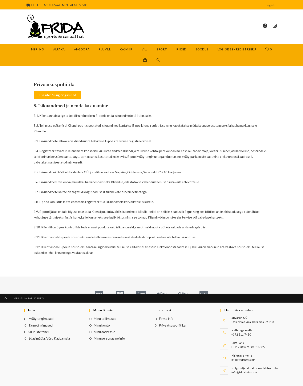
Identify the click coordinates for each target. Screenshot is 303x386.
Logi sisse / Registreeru (237, 51)
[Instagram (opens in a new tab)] (277, 26)
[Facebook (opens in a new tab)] (268, 26)
